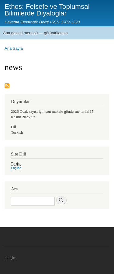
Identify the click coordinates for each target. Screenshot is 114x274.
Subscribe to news (7, 86)
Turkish (16, 163)
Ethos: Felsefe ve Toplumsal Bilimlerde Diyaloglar (47, 10)
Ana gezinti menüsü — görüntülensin (35, 33)
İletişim (10, 258)
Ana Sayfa (14, 48)
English (16, 168)
